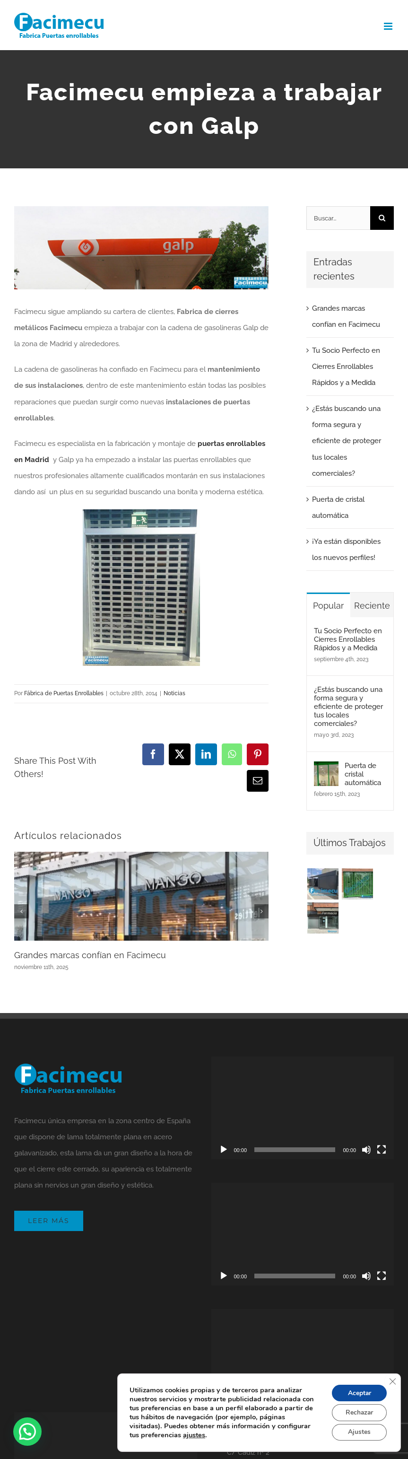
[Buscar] (382, 218)
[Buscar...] (338, 218)
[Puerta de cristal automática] (326, 769)
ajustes (194, 1434)
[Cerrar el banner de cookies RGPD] (392, 1380)
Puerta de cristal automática (363, 774)
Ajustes (358, 1431)
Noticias (174, 693)
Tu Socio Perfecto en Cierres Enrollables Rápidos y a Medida (346, 366)
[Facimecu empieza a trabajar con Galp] (141, 247)
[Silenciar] (366, 1149)
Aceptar (358, 1392)
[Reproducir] (223, 1149)
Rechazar (358, 1411)
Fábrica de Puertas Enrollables (64, 693)
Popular (328, 606)
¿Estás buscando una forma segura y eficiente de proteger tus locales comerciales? (346, 440)
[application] (302, 1108)
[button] (27, 1431)
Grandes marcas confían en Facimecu (90, 955)
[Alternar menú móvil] (389, 26)
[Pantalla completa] (381, 1149)
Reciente (372, 606)
